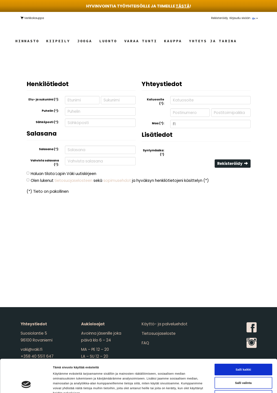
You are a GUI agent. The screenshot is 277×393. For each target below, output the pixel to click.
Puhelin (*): (50, 111)
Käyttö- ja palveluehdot (164, 324)
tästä (183, 6)
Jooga (84, 41)
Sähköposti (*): (47, 122)
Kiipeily (58, 41)
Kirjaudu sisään (240, 18)
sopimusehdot (117, 180)
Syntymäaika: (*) (153, 152)
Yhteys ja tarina (213, 41)
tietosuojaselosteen (73, 180)
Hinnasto (27, 41)
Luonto (108, 41)
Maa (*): (158, 123)
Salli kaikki (243, 340)
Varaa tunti (140, 41)
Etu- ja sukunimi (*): (43, 99)
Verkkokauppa (32, 18)
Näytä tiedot (216, 385)
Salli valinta (243, 353)
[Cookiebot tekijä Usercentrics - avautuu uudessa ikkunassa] (26, 385)
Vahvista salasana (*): (44, 162)
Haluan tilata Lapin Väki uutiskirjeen (63, 173)
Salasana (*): (49, 149)
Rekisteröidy (219, 18)
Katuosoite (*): (155, 101)
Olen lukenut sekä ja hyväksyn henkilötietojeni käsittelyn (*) (120, 180)
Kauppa (173, 41)
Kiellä (243, 366)
